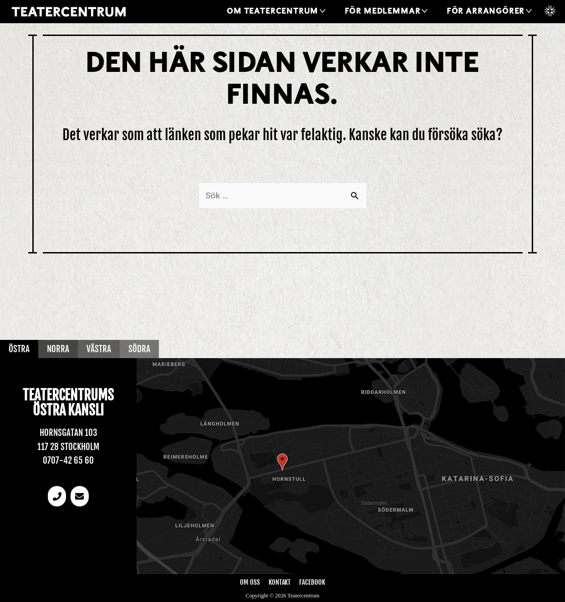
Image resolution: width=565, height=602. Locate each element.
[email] (80, 496)
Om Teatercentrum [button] (272, 11)
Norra (58, 349)
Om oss (250, 582)
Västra (99, 349)
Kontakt (279, 582)
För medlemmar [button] (383, 11)
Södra (139, 349)
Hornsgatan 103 (68, 432)
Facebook (312, 582)
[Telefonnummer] (57, 496)
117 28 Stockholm (68, 446)
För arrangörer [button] (485, 11)
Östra (19, 349)
